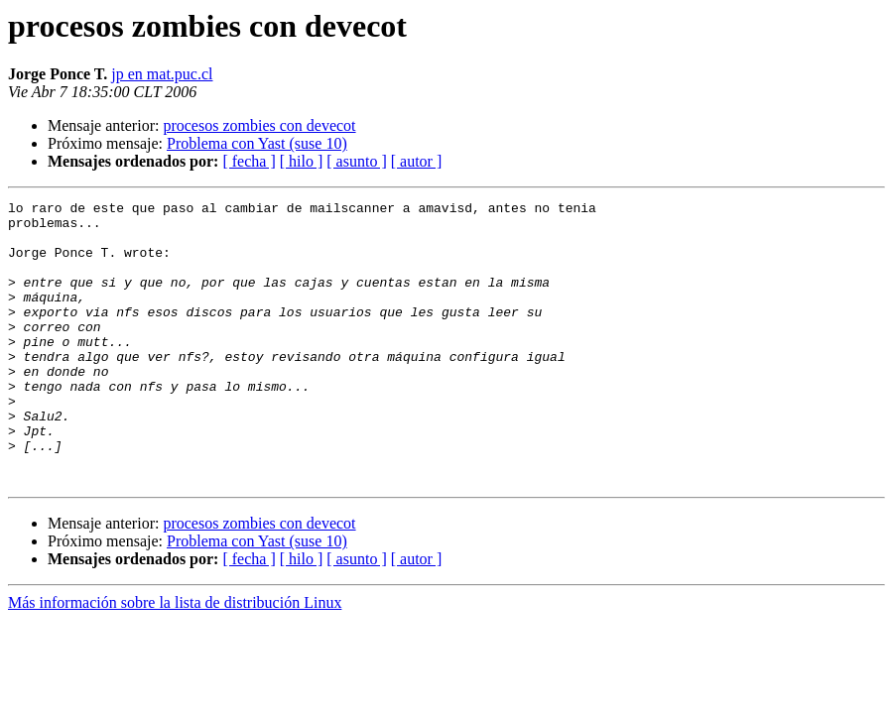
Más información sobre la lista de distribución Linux (174, 659)
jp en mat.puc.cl (161, 73)
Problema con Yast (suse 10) (257, 143)
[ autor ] (417, 161)
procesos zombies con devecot (259, 125)
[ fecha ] (248, 161)
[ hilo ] (301, 161)
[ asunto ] (356, 161)
